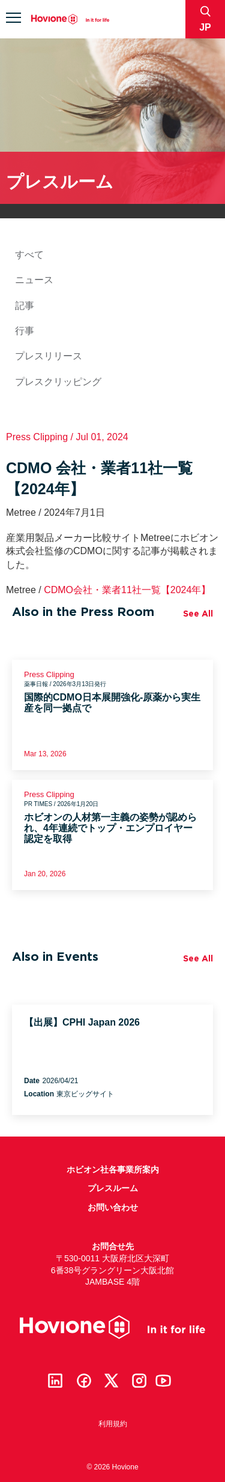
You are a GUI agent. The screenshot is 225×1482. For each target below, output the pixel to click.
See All (198, 613)
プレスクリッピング (58, 382)
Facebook (84, 1380)
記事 (24, 305)
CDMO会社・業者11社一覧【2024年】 (127, 590)
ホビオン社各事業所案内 (113, 1169)
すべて (29, 254)
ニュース (34, 280)
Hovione (70, 19)
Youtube (163, 1380)
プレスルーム (113, 1188)
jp (205, 27)
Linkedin (55, 1380)
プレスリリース (48, 356)
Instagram (139, 1380)
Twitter (111, 1380)
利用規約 (112, 1424)
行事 (24, 331)
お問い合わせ (113, 1207)
